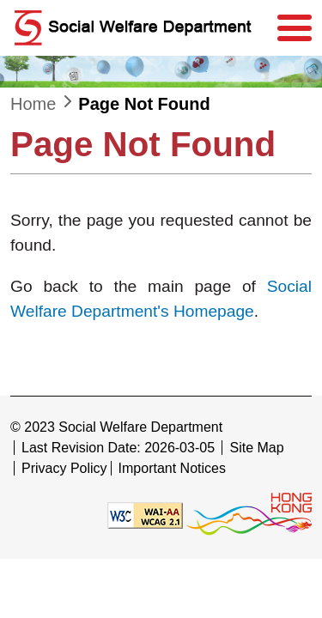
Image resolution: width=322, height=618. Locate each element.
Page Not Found (144, 103)
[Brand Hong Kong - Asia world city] (249, 514)
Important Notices (172, 468)
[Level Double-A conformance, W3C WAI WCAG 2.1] (145, 514)
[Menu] (294, 28)
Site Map (256, 447)
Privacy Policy (64, 468)
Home (33, 103)
